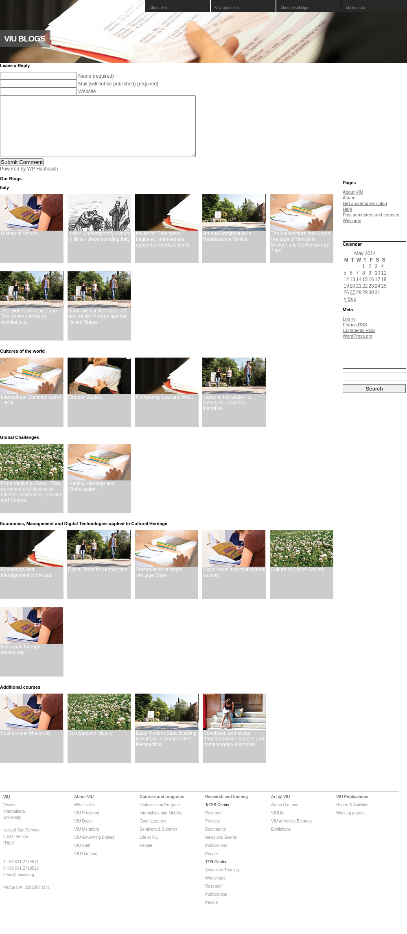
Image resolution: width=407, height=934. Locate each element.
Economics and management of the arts (27, 584)
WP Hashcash (42, 181)
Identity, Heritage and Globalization (91, 498)
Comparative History (90, 745)
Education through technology (20, 662)
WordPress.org (357, 348)
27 (352, 305)
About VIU (158, 7)
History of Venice (19, 246)
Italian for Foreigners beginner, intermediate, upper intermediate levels (163, 251)
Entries (355, 336)
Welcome (352, 232)
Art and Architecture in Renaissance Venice (227, 248)
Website (87, 91)
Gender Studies (85, 409)
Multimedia (355, 7)
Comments (359, 342)
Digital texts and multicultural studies (234, 584)
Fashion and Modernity (25, 745)
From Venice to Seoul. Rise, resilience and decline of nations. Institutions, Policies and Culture (31, 504)
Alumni (350, 209)
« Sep (350, 311)
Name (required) (96, 76)
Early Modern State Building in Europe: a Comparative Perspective (166, 750)
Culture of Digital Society (297, 582)
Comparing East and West (164, 409)
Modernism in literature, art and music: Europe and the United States (97, 328)
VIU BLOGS (24, 38)
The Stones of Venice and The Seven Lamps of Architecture (29, 328)
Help (347, 221)
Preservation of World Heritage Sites (159, 584)
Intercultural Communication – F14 (31, 412)
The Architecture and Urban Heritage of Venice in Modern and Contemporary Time (300, 254)
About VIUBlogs (294, 7)
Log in (349, 331)
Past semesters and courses (371, 227)
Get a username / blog (365, 215)
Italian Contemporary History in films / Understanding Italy (99, 248)
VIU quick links (228, 7)
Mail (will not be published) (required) (118, 84)
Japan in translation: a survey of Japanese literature (227, 414)
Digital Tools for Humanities (97, 582)
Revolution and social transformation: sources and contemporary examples (234, 750)
